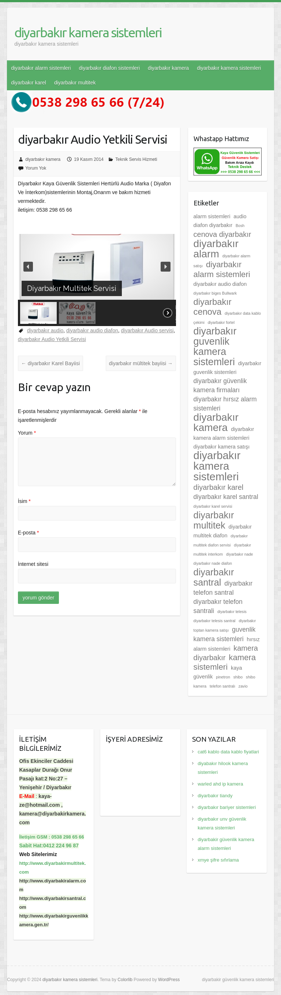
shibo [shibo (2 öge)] (238, 677)
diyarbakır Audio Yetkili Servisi (52, 339)
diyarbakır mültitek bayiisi (141, 363)
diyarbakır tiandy (215, 795)
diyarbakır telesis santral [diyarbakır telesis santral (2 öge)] (215, 620)
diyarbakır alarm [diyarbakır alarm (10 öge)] (216, 249)
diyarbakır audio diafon (92, 330)
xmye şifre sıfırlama (218, 860)
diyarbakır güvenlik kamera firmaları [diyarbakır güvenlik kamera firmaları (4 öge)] (220, 385)
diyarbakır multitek (75, 83)
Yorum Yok (35, 168)
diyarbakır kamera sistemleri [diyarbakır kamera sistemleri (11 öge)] (217, 466)
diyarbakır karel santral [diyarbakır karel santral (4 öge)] (226, 496)
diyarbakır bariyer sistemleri (227, 807)
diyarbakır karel (28, 83)
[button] (28, 266)
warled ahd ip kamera (220, 784)
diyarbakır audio (45, 330)
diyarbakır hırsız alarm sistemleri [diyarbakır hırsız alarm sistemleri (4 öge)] (225, 404)
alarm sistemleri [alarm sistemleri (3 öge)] (212, 216)
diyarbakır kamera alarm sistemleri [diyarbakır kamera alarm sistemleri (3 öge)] (224, 433)
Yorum (27, 433)
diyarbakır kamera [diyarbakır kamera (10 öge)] (216, 422)
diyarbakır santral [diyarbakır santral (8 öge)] (214, 577)
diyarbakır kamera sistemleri (87, 32)
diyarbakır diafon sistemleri (109, 68)
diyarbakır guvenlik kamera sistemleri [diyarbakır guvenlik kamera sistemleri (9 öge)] (215, 346)
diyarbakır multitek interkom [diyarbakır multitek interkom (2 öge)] (222, 549)
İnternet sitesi (33, 564)
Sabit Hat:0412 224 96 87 (49, 845)
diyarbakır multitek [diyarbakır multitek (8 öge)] (214, 520)
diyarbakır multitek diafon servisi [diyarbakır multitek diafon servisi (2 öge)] (221, 540)
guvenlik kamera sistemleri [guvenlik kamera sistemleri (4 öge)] (225, 634)
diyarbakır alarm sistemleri (41, 68)
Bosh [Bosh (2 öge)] (240, 225)
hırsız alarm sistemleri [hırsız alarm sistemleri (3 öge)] (227, 644)
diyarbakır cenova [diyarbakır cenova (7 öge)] (213, 307)
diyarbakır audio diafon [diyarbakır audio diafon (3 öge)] (220, 284)
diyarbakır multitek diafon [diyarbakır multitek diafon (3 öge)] (223, 531)
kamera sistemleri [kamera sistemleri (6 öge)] (225, 662)
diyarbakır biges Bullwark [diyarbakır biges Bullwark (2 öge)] (215, 293)
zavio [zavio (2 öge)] (243, 686)
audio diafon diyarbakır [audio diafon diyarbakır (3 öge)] (220, 220)
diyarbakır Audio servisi (147, 330)
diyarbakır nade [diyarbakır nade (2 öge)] (239, 554)
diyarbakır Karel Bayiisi (50, 363)
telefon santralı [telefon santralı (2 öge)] (222, 686)
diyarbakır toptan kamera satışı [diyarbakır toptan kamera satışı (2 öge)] (225, 625)
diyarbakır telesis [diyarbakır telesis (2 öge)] (232, 611)
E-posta (28, 533)
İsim (24, 501)
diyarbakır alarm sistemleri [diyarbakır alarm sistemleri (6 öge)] (222, 269)
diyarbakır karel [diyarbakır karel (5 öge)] (219, 487)
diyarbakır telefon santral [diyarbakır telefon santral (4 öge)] (223, 588)
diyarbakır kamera (168, 68)
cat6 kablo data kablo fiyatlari (228, 751)
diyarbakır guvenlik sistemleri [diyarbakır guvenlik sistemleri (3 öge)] (227, 367)
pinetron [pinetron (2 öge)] (223, 677)
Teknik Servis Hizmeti (136, 159)
